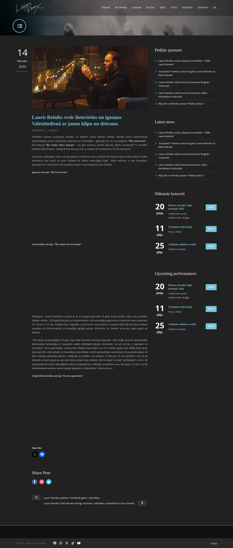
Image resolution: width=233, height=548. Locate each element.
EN (214, 7)
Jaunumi (136, 7)
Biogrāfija (121, 7)
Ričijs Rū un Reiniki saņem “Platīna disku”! (181, 103)
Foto (174, 7)
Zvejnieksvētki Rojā (180, 226)
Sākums (106, 7)
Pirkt (211, 207)
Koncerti (187, 7)
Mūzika (150, 7)
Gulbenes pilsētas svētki (182, 244)
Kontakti (203, 7)
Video (163, 7)
